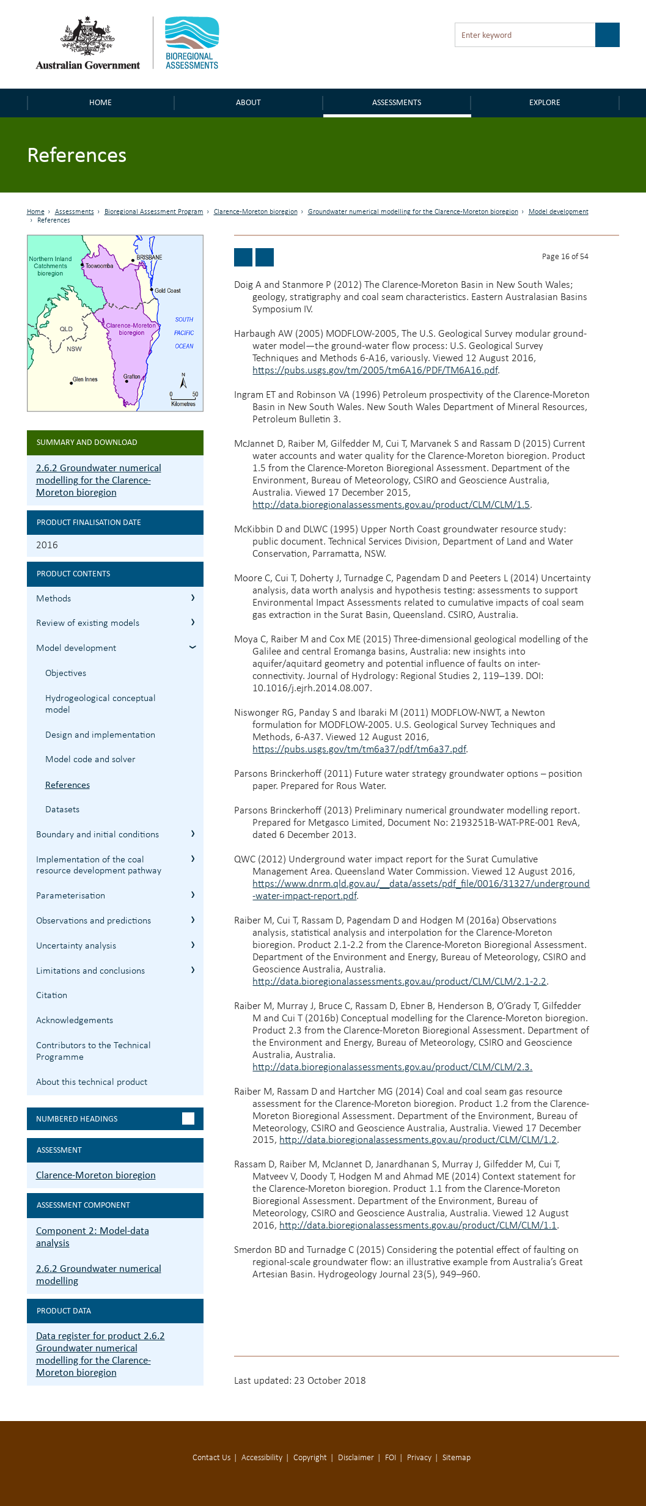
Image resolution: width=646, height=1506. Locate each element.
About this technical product (91, 1082)
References (67, 784)
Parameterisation (70, 896)
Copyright (310, 1458)
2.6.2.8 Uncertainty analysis (193, 944)
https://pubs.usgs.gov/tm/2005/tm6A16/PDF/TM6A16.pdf (374, 370)
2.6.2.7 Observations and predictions (193, 919)
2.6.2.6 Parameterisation (193, 894)
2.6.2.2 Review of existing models (193, 622)
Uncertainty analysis (76, 946)
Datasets (62, 810)
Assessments (396, 102)
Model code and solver (90, 760)
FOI (390, 1458)
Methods (53, 599)
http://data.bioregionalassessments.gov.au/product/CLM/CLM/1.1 (418, 1226)
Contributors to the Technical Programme (93, 1051)
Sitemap (456, 1458)
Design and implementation (100, 735)
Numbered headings (76, 1119)
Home (100, 102)
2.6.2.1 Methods (193, 597)
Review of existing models (87, 623)
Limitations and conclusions (90, 971)
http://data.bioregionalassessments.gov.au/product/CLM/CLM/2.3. (392, 1067)
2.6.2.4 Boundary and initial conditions (193, 833)
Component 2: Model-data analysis (92, 1236)
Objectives (65, 673)
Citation (51, 996)
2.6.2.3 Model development (193, 647)
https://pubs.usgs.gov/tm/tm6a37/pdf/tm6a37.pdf (359, 749)
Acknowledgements (74, 1021)
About (248, 102)
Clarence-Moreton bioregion (256, 212)
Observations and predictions (93, 921)
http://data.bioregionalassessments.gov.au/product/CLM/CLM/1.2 (418, 1140)
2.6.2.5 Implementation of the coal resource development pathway (193, 858)
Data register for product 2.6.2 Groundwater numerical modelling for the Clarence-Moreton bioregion (100, 1354)
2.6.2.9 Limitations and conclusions (193, 969)
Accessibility (261, 1458)
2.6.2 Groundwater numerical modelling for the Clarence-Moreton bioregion (98, 480)
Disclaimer (356, 1458)
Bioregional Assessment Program (154, 212)
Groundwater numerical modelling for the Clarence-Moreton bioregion (413, 212)
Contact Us (211, 1458)
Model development (559, 212)
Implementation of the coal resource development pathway (98, 865)
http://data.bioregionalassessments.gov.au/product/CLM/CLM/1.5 (391, 505)
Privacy (419, 1458)
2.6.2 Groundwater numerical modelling (98, 1274)
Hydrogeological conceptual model (100, 704)
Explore (544, 102)
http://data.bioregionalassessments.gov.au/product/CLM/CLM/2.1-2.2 (399, 982)
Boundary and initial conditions (97, 835)
